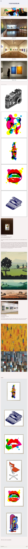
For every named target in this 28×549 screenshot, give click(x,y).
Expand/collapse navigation (14, 1)
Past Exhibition (4, 235)
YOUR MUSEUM (14, 3)
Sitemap (3, 546)
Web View (26, 546)
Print (1, 546)
